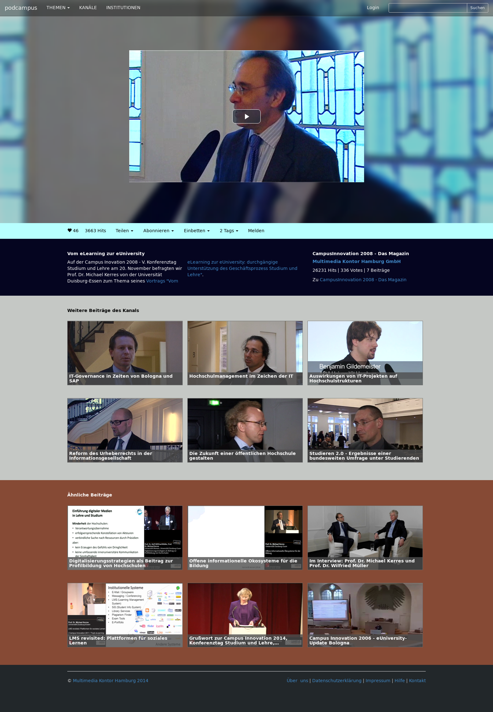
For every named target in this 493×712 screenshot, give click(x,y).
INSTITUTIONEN (123, 7)
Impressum (378, 680)
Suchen (477, 8)
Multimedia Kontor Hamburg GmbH (357, 261)
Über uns (297, 680)
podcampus (21, 7)
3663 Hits (95, 230)
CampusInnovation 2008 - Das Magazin (363, 279)
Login (373, 7)
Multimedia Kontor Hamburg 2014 (110, 680)
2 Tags (229, 230)
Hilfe (400, 680)
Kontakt (417, 680)
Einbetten (197, 230)
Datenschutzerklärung (337, 680)
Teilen (124, 230)
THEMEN (58, 7)
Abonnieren (158, 230)
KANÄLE (88, 7)
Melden (256, 230)
